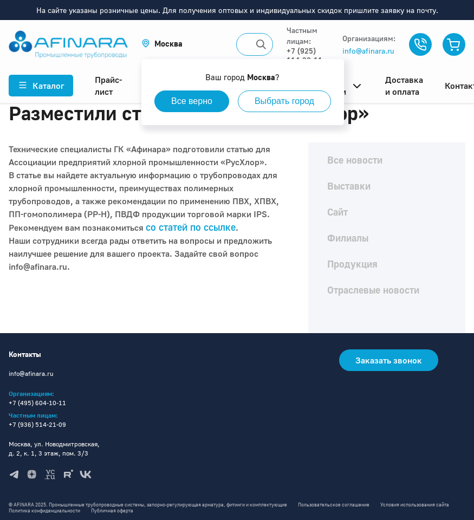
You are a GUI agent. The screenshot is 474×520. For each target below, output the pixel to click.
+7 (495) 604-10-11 (37, 403)
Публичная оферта (112, 511)
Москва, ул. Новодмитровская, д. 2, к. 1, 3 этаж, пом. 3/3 (54, 448)
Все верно (191, 101)
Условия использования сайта (414, 505)
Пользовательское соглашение (333, 505)
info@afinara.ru (368, 50)
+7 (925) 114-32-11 (304, 55)
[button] (162, 43)
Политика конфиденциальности (44, 511)
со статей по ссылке (191, 227)
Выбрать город (284, 101)
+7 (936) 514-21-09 (37, 424)
